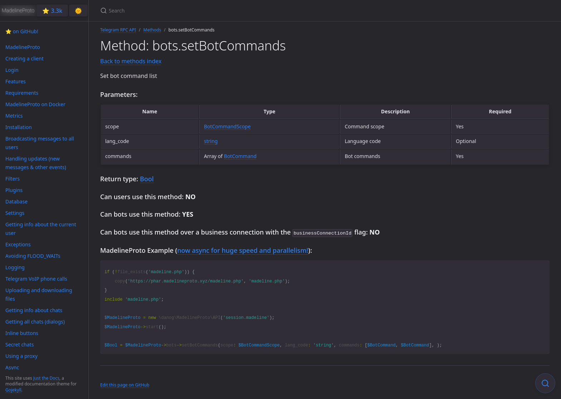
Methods (152, 30)
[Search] (184, 10)
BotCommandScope (227, 126)
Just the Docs (46, 378)
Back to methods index (130, 61)
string (211, 141)
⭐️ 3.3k (52, 11)
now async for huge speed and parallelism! (242, 249)
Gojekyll (13, 390)
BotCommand (240, 156)
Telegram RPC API (118, 30)
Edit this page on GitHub (124, 384)
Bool (147, 178)
